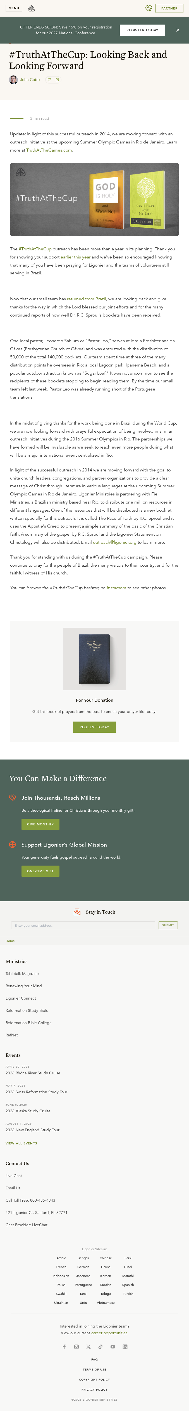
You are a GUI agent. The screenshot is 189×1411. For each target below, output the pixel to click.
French (61, 1266)
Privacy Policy (94, 1389)
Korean (105, 1275)
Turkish (128, 1293)
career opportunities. (109, 1332)
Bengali (83, 1258)
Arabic (61, 1258)
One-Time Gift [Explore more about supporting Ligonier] (40, 871)
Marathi (128, 1275)
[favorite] (50, 79)
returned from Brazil (86, 299)
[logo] (31, 8)
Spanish (128, 1284)
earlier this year (75, 257)
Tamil (83, 1293)
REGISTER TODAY (142, 30)
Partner (169, 8)
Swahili (61, 1293)
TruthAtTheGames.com (49, 150)
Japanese (83, 1275)
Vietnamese (106, 1302)
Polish (61, 1284)
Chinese (106, 1258)
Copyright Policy (94, 1379)
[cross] (177, 30)
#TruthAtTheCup (35, 249)
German (83, 1266)
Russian (105, 1284)
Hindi (128, 1266)
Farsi (128, 1258)
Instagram (116, 588)
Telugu (106, 1293)
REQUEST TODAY (94, 727)
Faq (94, 1359)
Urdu (83, 1302)
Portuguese (83, 1284)
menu (14, 8)
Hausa (105, 1266)
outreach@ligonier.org (115, 542)
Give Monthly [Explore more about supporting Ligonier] (40, 824)
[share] (56, 79)
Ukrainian (61, 1302)
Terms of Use (94, 1369)
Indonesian (61, 1275)
